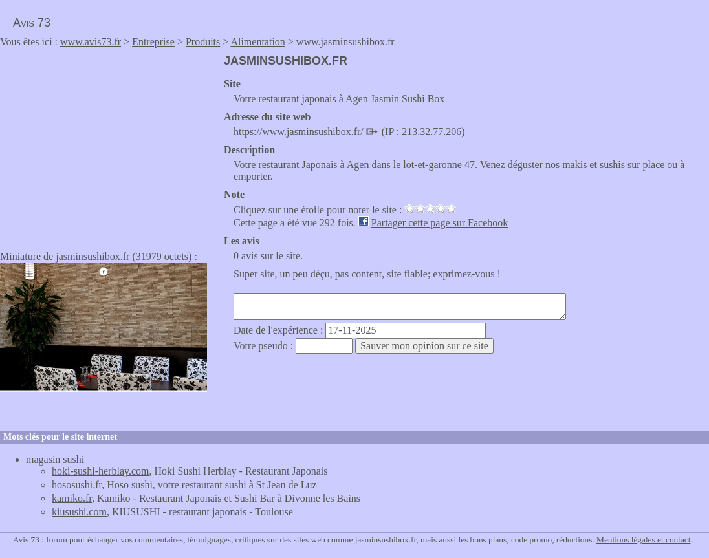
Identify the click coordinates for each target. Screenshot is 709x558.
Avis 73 (31, 22)
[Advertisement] (108, 144)
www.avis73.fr (90, 41)
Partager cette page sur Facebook (439, 222)
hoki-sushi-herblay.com (100, 471)
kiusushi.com (79, 511)
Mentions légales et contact (643, 539)
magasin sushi (55, 459)
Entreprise (153, 41)
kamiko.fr (72, 498)
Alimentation (257, 41)
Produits (203, 41)
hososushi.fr (77, 484)
